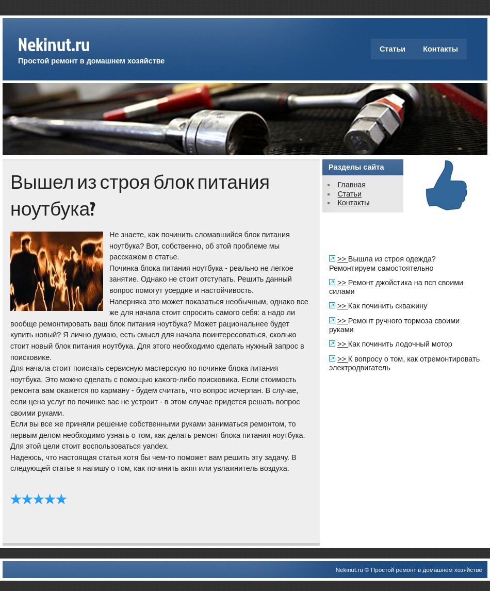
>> (342, 259)
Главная (351, 184)
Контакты (440, 49)
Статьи (392, 49)
